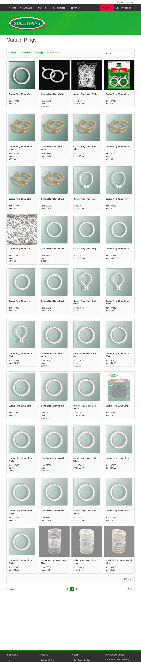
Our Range (26, 8)
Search (107, 8)
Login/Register (124, 8)
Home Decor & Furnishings (31, 53)
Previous (11, 589)
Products (12, 53)
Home (12, 8)
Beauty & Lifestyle (47, 660)
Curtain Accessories (54, 53)
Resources (60, 8)
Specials (43, 8)
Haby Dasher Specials (81, 660)
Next (131, 589)
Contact (76, 8)
